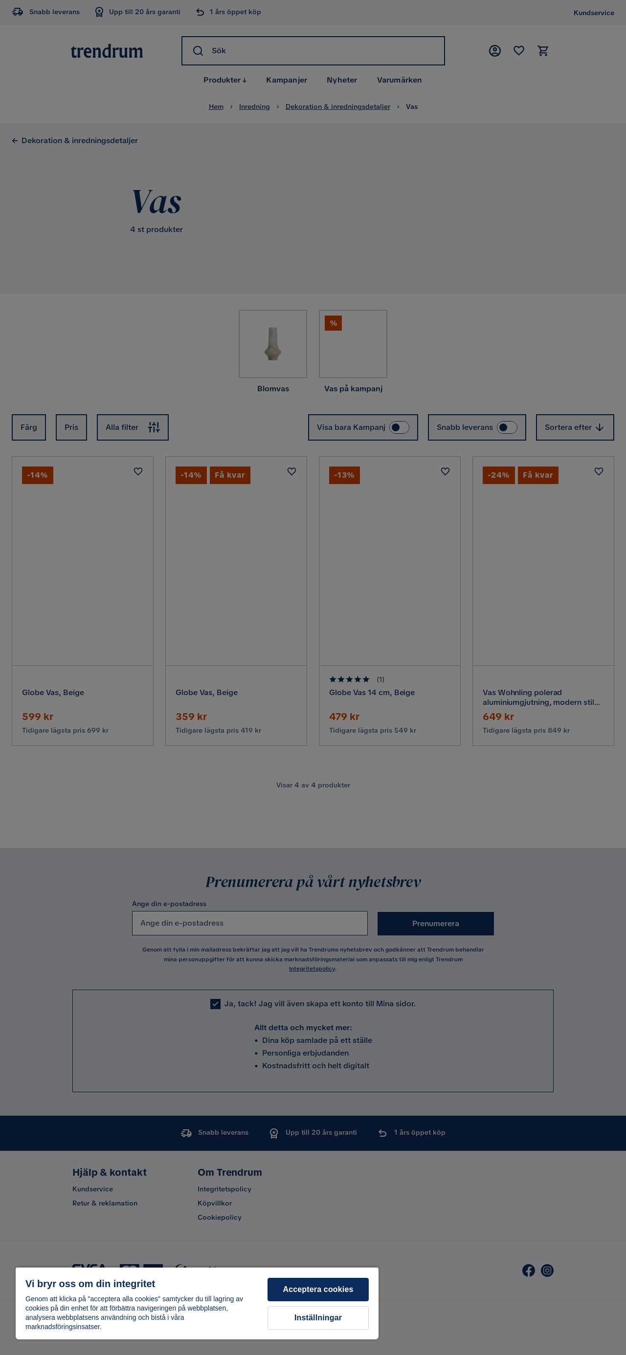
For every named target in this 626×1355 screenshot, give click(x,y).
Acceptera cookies (318, 1289)
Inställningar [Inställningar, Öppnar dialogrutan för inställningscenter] (318, 1317)
